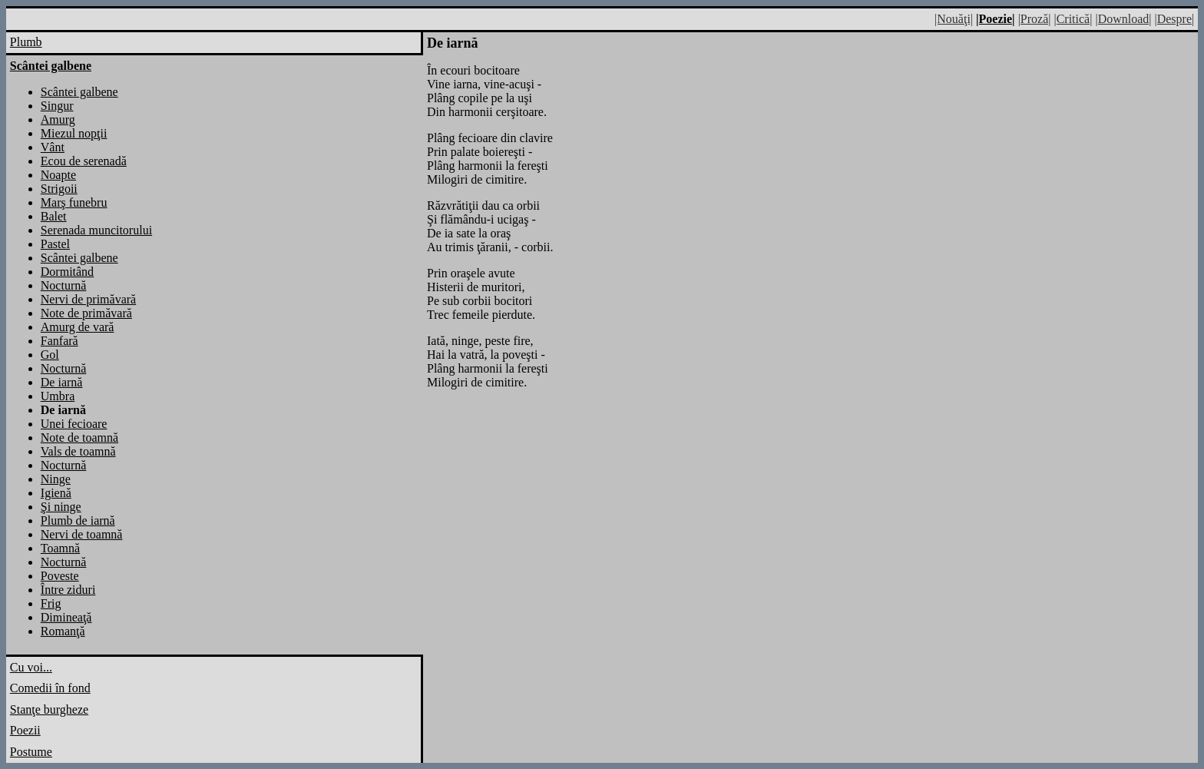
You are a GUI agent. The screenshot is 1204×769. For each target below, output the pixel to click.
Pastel (55, 243)
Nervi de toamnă (82, 534)
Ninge (56, 479)
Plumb (26, 41)
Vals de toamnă (78, 451)
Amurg (58, 119)
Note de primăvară (86, 313)
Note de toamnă (79, 437)
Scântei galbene (79, 91)
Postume (31, 751)
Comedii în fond (50, 687)
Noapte (58, 174)
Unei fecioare (74, 423)
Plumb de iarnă (78, 520)
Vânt (52, 147)
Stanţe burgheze (49, 709)
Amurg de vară (77, 326)
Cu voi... (31, 667)
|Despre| (1174, 18)
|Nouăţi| (953, 18)
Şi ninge (61, 506)
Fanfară (59, 340)
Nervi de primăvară (88, 299)
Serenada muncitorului (96, 230)
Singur (57, 105)
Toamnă (60, 548)
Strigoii (59, 188)
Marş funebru (74, 202)
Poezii (25, 730)
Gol (50, 354)
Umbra (57, 396)
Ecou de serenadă (84, 160)
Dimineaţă (66, 617)
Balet (54, 216)
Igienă (56, 492)
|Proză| (1034, 18)
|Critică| (1073, 18)
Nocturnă (64, 285)
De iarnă (62, 382)
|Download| (1123, 18)
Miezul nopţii (74, 133)
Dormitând (67, 271)
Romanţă (63, 631)
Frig (51, 603)
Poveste (60, 575)
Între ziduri (68, 589)
